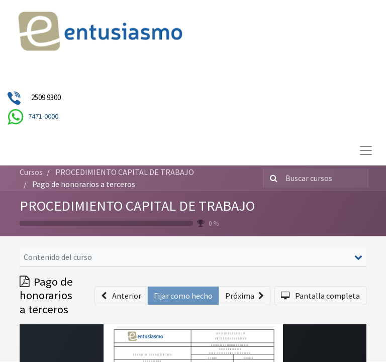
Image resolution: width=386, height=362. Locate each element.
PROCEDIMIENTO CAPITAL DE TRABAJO (137, 206)
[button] (121, 295)
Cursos (31, 172)
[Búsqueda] (271, 178)
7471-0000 (43, 116)
